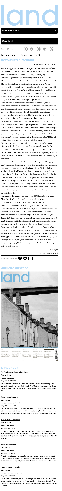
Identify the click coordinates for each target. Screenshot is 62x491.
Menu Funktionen (29, 30)
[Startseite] (29, 25)
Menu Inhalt (29, 41)
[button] (30, 258)
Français (11, 49)
